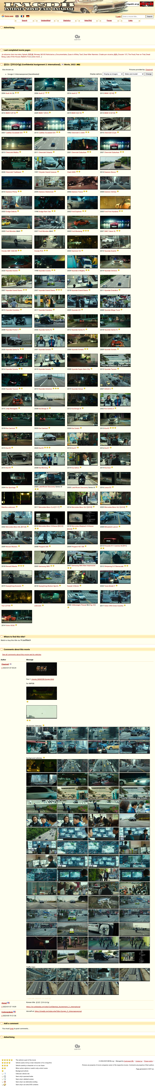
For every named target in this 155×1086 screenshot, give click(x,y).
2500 (82, 133)
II (113, 409)
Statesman (49, 192)
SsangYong (10, 586)
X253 (90, 507)
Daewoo (107, 172)
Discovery (51, 487)
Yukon (111, 231)
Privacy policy (148, 1061)
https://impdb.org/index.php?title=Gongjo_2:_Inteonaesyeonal (58, 1011)
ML (19, 527)
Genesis (114, 271)
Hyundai (107, 251)
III (47, 409)
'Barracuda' (119, 566)
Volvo (106, 606)
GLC (85, 507)
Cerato (76, 428)
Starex (19, 290)
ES (110, 487)
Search (24, 20)
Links (130, 20)
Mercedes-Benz (44, 507)
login (12, 1028)
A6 (11, 93)
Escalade (15, 133)
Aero (85, 369)
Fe (51, 330)
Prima (14, 192)
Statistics (67, 20)
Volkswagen (76, 605)
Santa (47, 330)
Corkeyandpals (7, 1012)
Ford (73, 211)
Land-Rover (43, 487)
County (48, 271)
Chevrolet (75, 133)
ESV (21, 133)
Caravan (53, 172)
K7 (75, 448)
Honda (4, 251)
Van (49, 211)
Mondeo (13, 231)
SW (83, 547)
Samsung (42, 566)
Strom (76, 586)
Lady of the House (13, 57)
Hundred (115, 211)
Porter (14, 330)
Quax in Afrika (73, 54)
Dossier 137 (122, 54)
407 (79, 547)
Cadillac (9, 133)
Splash (24, 54)
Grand (47, 172)
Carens (109, 409)
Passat (83, 605)
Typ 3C (92, 605)
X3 (110, 113)
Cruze (114, 133)
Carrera (117, 546)
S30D (74, 172)
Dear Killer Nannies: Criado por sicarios (98, 54)
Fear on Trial (140, 54)
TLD (3, 606)
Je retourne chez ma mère (11, 54)
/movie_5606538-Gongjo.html (42, 679)
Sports (55, 586)
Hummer (74, 251)
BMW (106, 93)
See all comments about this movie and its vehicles (21, 654)
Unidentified (45, 20)
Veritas (113, 192)
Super (80, 369)
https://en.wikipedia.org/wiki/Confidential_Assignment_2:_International (53, 1007)
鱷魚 (115, 54)
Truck (118, 310)
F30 (112, 93)
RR (16, 251)
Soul (108, 468)
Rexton (50, 586)
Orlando (49, 152)
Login (118, 16)
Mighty (82, 271)
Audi (7, 93)
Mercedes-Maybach (78, 526)
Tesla (106, 586)
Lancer (115, 527)
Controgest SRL (129, 1061)
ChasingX (149, 70)
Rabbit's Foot (26, 57)
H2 (80, 251)
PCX (41, 251)
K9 (10, 468)
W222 (60, 526)
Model (111, 586)
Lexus (106, 487)
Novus (113, 172)
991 (124, 546)
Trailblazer (17, 172)
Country (120, 606)
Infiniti (106, 389)
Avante (113, 251)
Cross (114, 606)
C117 (57, 507)
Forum (109, 20)
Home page (9, 16)
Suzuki (69, 586)
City (88, 369)
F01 (46, 113)
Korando (18, 586)
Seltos (76, 468)
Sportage (12, 487)
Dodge (8, 211)
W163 (23, 527)
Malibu (16, 152)
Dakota (14, 211)
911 (112, 546)
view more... (36, 57)
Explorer (78, 211)
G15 (79, 113)
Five (109, 211)
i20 (79, 310)
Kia (40, 409)
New (84, 565)
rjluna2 (4, 1003)
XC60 (12, 625)
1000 (12, 251)
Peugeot (42, 547)
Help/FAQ (88, 20)
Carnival (12, 428)
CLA (52, 507)
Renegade (14, 409)
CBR (8, 251)
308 (46, 547)
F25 (113, 113)
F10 (13, 113)
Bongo (43, 409)
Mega (113, 310)
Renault (9, 566)
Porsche (107, 546)
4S (121, 546)
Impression (91, 565)
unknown (11, 507)
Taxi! (81, 54)
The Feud (131, 54)
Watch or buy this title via (16, 640)
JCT (6, 606)
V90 (110, 606)
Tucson (114, 369)
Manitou (5, 507)
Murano (14, 547)
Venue (80, 389)
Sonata (48, 349)
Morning (44, 468)
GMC (106, 231)
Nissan (8, 547)
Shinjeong (108, 566)
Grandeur (114, 290)
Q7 (44, 93)
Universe (48, 389)
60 (9, 606)
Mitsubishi (108, 527)
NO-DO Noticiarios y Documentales (54, 54)
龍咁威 (30, 54)
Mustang (78, 231)
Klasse (55, 526)
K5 (108, 428)
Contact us (138, 1061)
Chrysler (42, 172)
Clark (69, 172)
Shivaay (37, 54)
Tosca (80, 192)
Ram (46, 211)
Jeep (8, 409)
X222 (70, 529)
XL (115, 231)
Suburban (82, 152)
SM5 (48, 566)
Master (14, 566)
